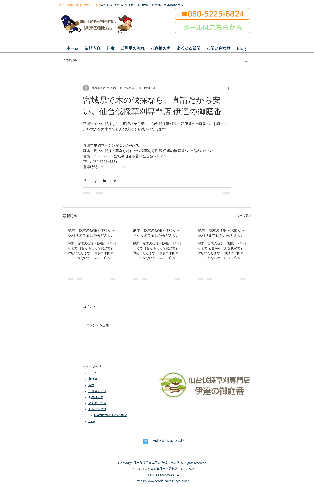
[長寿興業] (145, 441)
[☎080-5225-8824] (212, 14)
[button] (246, 60)
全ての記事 (70, 60)
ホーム (92, 372)
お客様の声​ (97, 397)
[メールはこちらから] (212, 27)
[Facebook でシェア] (85, 181)
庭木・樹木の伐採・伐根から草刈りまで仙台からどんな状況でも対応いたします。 (91, 233)
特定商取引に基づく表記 (168, 440)
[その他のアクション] (228, 88)
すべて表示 (244, 215)
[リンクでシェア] (114, 181)
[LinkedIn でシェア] (104, 181)
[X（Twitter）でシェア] (95, 181)
